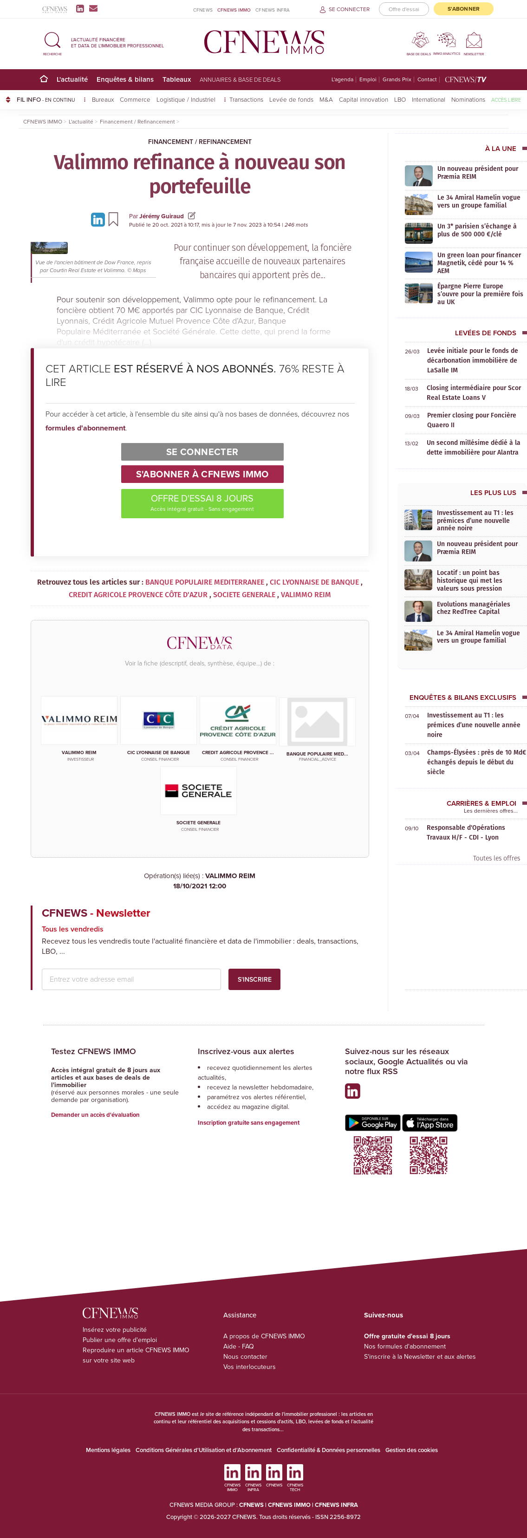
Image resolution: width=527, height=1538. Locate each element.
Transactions (246, 99)
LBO (400, 99)
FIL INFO (51, 99)
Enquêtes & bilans (125, 79)
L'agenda (342, 80)
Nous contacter (245, 1357)
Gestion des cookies (411, 1450)
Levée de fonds (291, 99)
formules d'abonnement (85, 428)
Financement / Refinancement (200, 141)
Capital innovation (363, 99)
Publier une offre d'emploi (120, 1340)
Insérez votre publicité (115, 1330)
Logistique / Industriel (186, 99)
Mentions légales (108, 1450)
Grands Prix (397, 80)
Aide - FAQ (238, 1346)
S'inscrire (255, 979)
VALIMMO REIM (200, 881)
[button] (52, 42)
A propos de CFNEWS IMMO (264, 1336)
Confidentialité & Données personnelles (328, 1450)
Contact (427, 80)
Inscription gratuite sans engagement (248, 1122)
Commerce (135, 99)
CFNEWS (203, 10)
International (428, 99)
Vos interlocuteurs (249, 1367)
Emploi (368, 80)
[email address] (131, 979)
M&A (326, 99)
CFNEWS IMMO (234, 10)
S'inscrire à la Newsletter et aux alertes (420, 1357)
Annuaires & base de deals (240, 79)
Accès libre (506, 100)
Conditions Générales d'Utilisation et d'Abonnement (204, 1450)
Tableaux (177, 79)
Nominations (468, 99)
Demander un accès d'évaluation (95, 1114)
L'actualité (72, 79)
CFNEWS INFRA (272, 10)
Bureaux (103, 99)
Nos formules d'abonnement (405, 1346)
